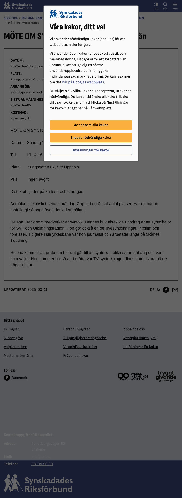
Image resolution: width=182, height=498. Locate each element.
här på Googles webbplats (83, 82)
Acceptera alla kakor (91, 125)
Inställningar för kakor (91, 150)
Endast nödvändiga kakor (91, 137)
